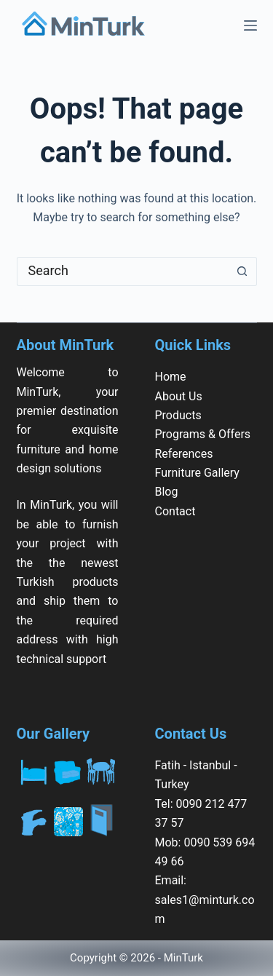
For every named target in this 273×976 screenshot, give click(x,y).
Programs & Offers (203, 434)
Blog (166, 492)
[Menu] (250, 25)
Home (170, 377)
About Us (178, 396)
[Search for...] (122, 271)
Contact (175, 511)
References (184, 454)
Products (178, 415)
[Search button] (242, 271)
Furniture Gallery (197, 473)
